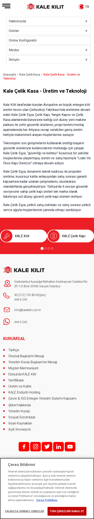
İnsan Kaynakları (20, 423)
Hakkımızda (17, 21)
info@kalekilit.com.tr (27, 310)
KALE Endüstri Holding (24, 392)
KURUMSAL (14, 339)
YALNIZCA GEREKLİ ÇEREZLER (24, 511)
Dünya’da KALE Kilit (22, 374)
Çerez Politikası (46, 500)
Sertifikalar (16, 380)
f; (24, 447)
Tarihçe (13, 350)
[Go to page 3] (49, 248)
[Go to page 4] (52, 248)
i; (35, 447)
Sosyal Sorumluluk (21, 417)
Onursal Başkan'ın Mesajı (26, 356)
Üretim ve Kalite (19, 386)
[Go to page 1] (42, 248)
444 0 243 (20, 299)
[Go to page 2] (45, 248)
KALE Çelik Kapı (73, 236)
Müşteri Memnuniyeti (23, 368)
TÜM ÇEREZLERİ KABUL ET (67, 511)
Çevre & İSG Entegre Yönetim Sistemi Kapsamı (42, 398)
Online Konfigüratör (23, 40)
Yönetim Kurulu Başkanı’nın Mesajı (32, 362)
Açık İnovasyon (19, 429)
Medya (14, 50)
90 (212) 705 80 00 (26, 295)
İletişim (14, 60)
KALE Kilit (22, 236)
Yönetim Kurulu (19, 411)
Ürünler (14, 31)
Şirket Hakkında (19, 405)
